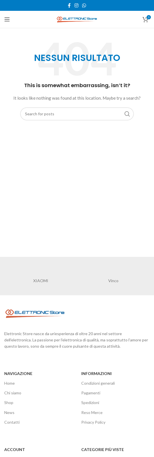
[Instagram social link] (76, 5)
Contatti (12, 422)
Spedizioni (90, 402)
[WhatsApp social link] (84, 5)
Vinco (113, 280)
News (9, 412)
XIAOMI (40, 280)
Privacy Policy (93, 422)
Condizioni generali (98, 383)
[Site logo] (77, 19)
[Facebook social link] (69, 5)
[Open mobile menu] (7, 19)
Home (9, 383)
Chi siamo (12, 392)
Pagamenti (90, 392)
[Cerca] (77, 113)
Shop (8, 402)
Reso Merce (92, 412)
